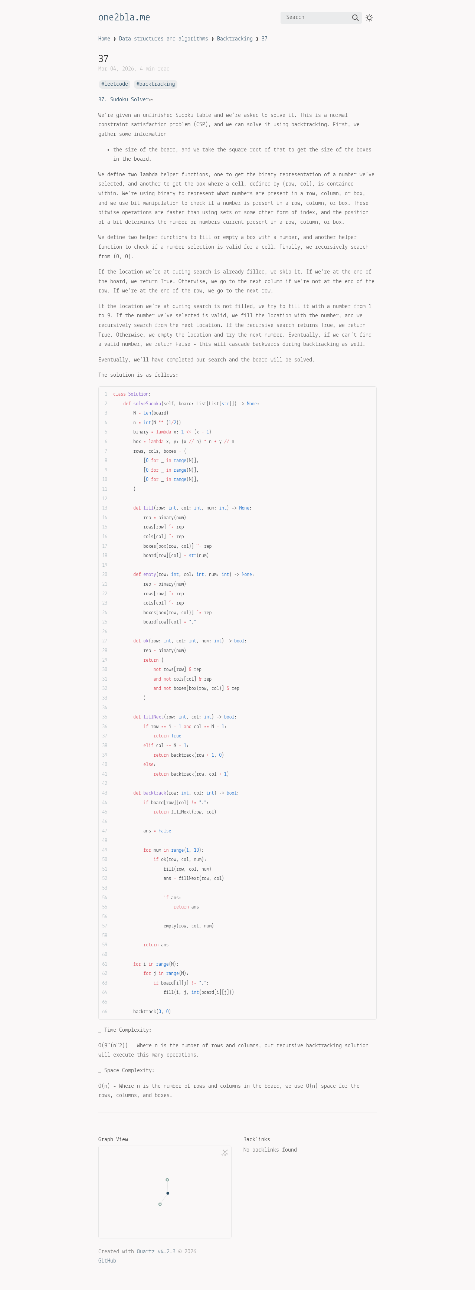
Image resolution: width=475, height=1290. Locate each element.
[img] (355, 17)
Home (104, 39)
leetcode (116, 85)
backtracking (157, 85)
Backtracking (235, 39)
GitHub (107, 1261)
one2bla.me (124, 18)
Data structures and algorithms (163, 39)
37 (265, 39)
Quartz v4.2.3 (156, 1252)
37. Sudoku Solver (125, 100)
